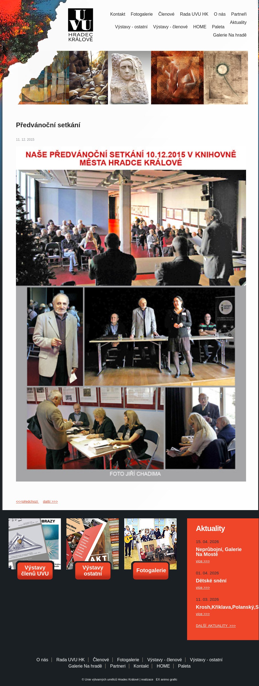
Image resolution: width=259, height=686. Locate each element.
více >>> (203, 561)
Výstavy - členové (170, 26)
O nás (220, 14)
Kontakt (117, 14)
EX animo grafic (165, 679)
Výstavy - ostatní (131, 26)
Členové (166, 14)
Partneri (118, 666)
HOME (199, 26)
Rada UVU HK (194, 14)
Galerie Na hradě (85, 666)
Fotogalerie (142, 14)
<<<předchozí (27, 501)
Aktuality (238, 22)
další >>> (50, 501)
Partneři (239, 14)
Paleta (218, 26)
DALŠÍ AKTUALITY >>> (216, 626)
